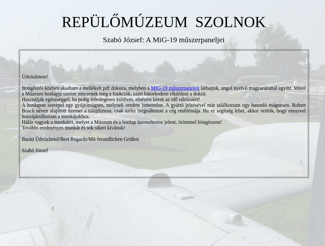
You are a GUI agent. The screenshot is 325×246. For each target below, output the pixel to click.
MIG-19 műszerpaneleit (175, 88)
